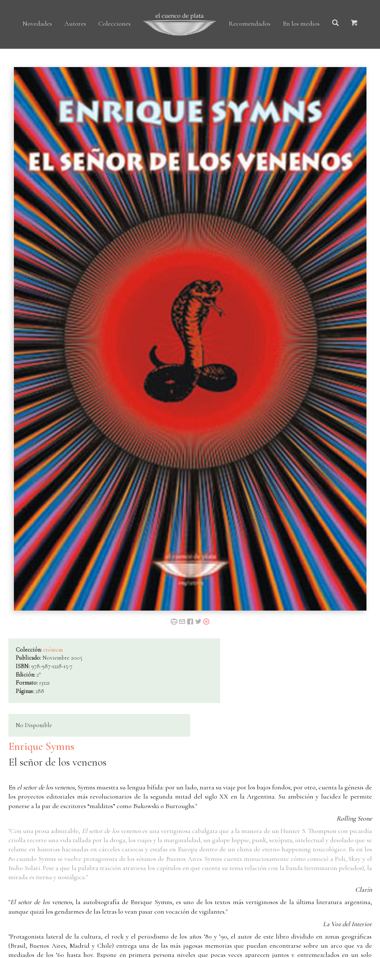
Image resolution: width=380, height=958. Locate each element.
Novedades (37, 23)
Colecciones (114, 23)
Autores (75, 23)
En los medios (301, 23)
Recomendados (249, 23)
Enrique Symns (41, 746)
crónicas (53, 649)
